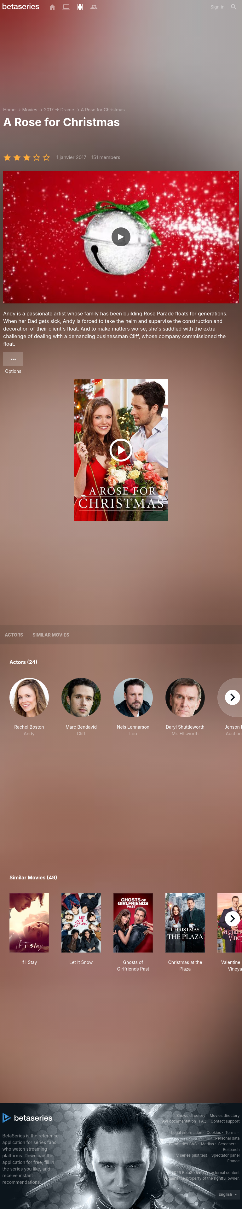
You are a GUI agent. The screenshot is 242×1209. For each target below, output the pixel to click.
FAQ (202, 1121)
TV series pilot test (190, 1155)
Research (231, 1149)
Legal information (186, 1132)
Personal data (227, 1138)
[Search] (234, 7)
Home (9, 109)
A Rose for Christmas (102, 109)
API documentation (179, 1121)
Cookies (213, 1132)
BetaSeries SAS (183, 1144)
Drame (67, 109)
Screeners (227, 1144)
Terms (230, 1132)
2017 (49, 109)
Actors (14, 634)
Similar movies (50, 634)
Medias (207, 1144)
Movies (29, 109)
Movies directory (224, 1115)
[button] (29, 717)
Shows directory (190, 1115)
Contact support (225, 1121)
